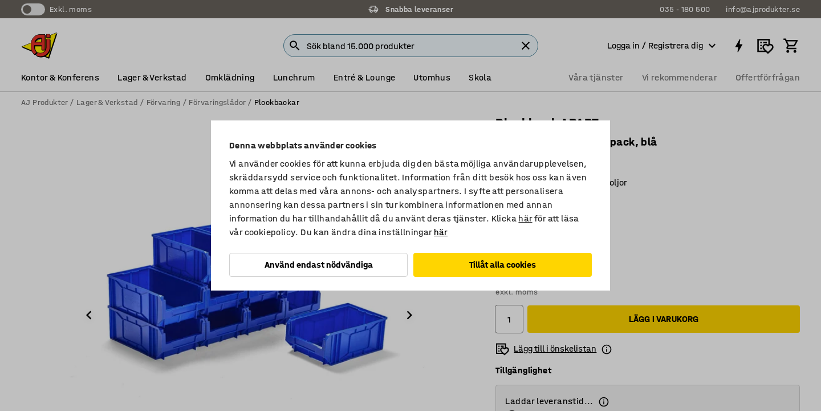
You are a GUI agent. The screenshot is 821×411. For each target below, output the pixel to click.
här (525, 218)
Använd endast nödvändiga (319, 264)
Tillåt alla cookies (502, 264)
